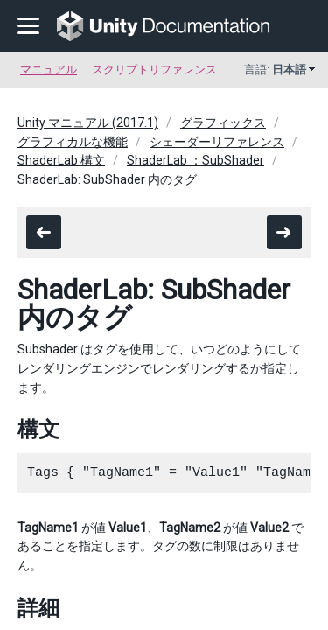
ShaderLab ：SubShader (195, 160)
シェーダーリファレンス (217, 142)
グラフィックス (223, 123)
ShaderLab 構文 (61, 160)
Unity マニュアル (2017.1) (87, 123)
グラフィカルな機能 (72, 142)
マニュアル (48, 69)
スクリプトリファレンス (154, 69)
